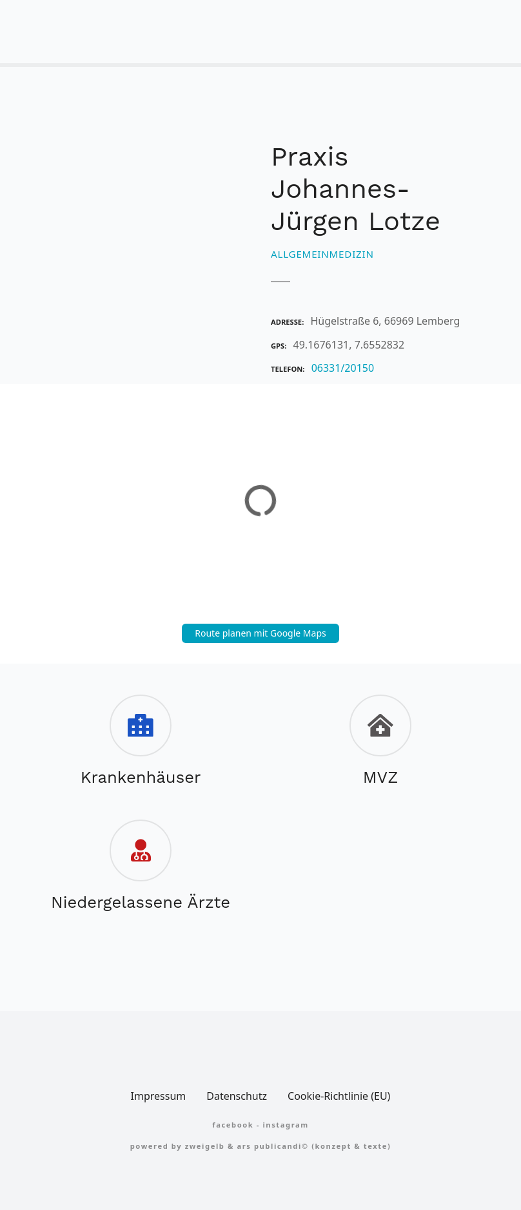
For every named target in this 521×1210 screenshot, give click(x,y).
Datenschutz (236, 1096)
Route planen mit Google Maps (260, 633)
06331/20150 (342, 368)
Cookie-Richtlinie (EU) (339, 1096)
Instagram (285, 1124)
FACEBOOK (232, 1124)
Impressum (158, 1096)
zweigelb (205, 1146)
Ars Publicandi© (272, 1146)
